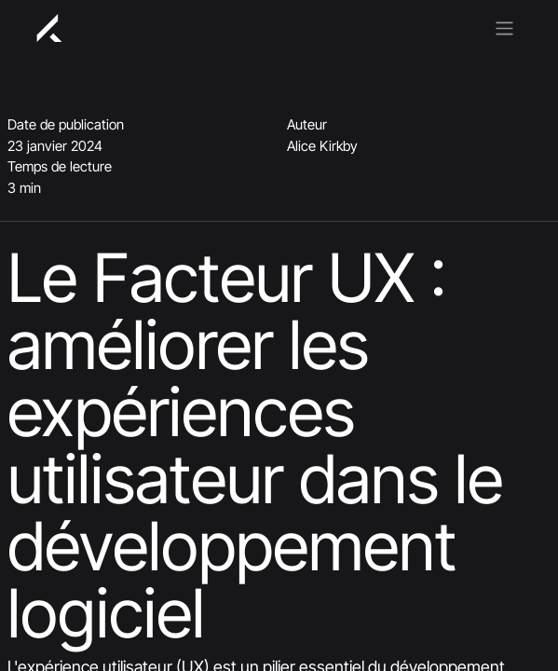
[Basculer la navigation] (504, 27)
